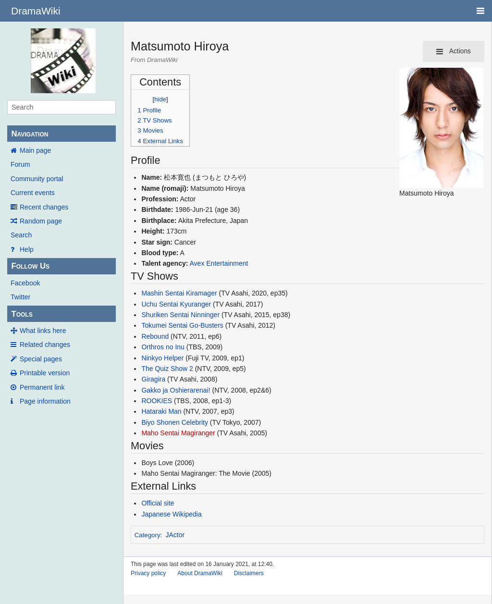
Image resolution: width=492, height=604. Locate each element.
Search (21, 235)
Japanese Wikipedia (171, 514)
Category (147, 535)
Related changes (45, 344)
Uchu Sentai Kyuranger (176, 304)
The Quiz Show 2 (167, 368)
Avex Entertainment (219, 263)
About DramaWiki (199, 573)
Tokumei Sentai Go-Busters (182, 325)
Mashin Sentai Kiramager (179, 293)
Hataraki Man (161, 411)
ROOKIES (156, 401)
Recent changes (44, 207)
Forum (20, 164)
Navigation (29, 133)
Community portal (37, 179)
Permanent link (42, 387)
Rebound (155, 336)
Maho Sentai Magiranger (178, 433)
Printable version (45, 373)
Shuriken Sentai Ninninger (180, 315)
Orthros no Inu (162, 347)
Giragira (153, 379)
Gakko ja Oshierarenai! (175, 390)
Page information (45, 401)
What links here (43, 330)
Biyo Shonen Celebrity (174, 422)
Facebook (25, 283)
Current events (33, 193)
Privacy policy (148, 573)
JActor (175, 535)
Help (27, 249)
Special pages (41, 359)
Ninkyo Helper (162, 358)
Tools (21, 314)
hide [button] (160, 99)
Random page (41, 221)
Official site (157, 503)
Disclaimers (249, 573)
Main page (35, 150)
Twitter (20, 297)
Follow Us (30, 266)
